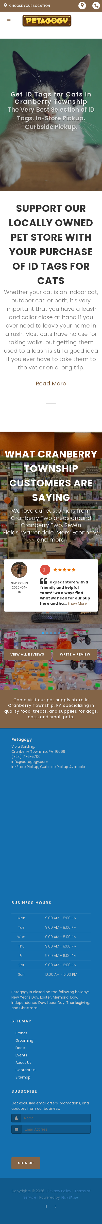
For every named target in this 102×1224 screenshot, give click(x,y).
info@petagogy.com (29, 761)
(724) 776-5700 (26, 756)
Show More (77, 603)
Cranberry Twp (41, 525)
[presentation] (38, 1143)
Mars (63, 532)
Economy (85, 532)
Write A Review (75, 654)
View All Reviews (27, 654)
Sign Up (25, 1163)
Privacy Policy (59, 1191)
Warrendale (37, 532)
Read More (51, 383)
